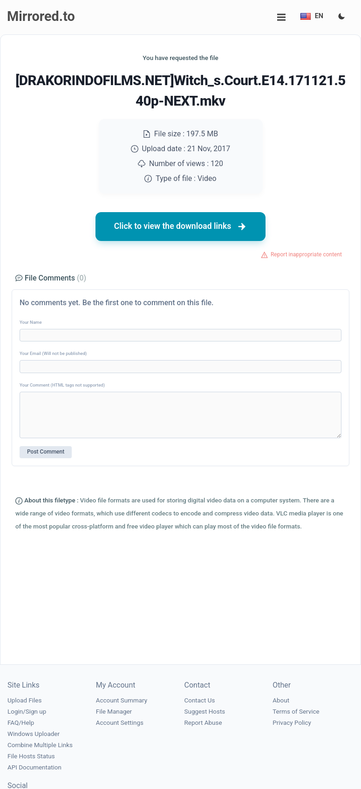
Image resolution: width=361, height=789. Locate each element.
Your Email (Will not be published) (53, 353)
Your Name (31, 322)
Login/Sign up (26, 711)
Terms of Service (295, 711)
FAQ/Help (20, 722)
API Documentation (34, 767)
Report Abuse (203, 722)
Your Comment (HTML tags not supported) (62, 385)
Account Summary (121, 700)
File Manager (114, 711)
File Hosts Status (31, 756)
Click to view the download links (180, 226)
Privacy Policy (291, 722)
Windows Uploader (33, 733)
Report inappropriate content (306, 254)
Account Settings (119, 722)
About (280, 700)
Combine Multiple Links (40, 745)
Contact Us (199, 700)
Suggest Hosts (204, 711)
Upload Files (24, 700)
